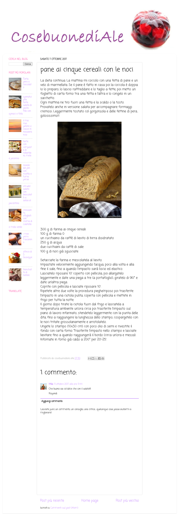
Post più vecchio (127, 500)
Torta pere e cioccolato (27, 83)
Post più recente (52, 500)
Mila (51, 384)
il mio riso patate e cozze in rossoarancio (27, 128)
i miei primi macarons (27, 238)
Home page (89, 500)
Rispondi (53, 393)
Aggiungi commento (51, 401)
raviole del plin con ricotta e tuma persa (27, 172)
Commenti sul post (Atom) (64, 508)
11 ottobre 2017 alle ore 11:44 (68, 384)
